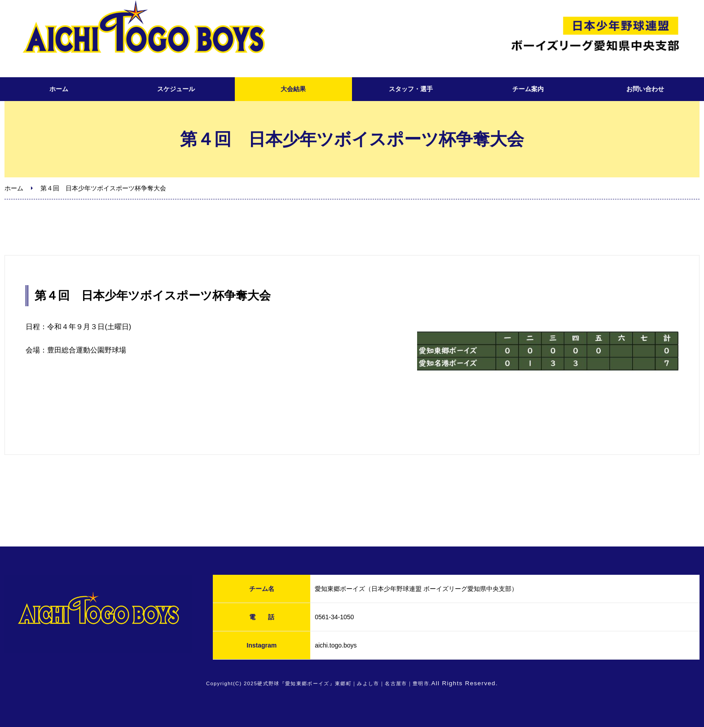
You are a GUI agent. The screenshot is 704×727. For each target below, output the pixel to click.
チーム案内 (528, 89)
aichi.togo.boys (335, 645)
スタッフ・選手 (411, 89)
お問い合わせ (645, 89)
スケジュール (176, 89)
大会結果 (293, 89)
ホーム (58, 89)
